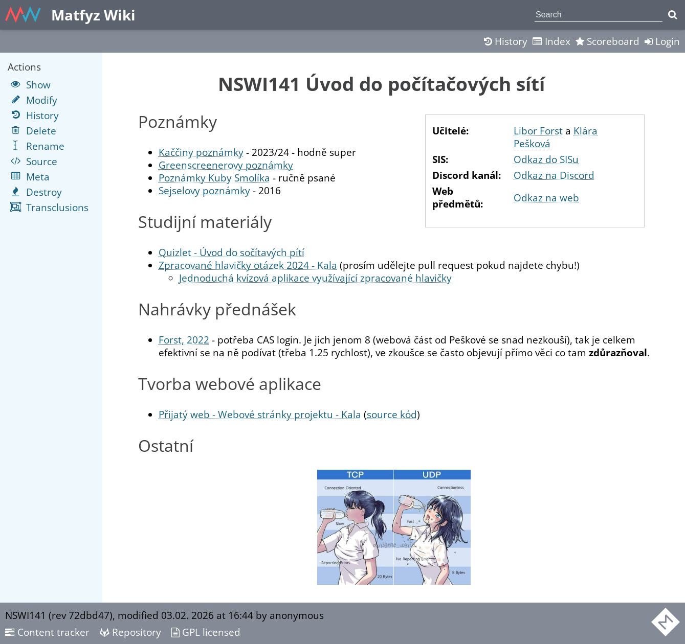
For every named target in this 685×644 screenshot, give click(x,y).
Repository (130, 632)
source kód (392, 414)
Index (551, 41)
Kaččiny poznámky (201, 152)
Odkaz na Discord (554, 175)
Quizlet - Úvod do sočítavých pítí (231, 252)
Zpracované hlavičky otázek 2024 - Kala (248, 265)
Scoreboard (607, 41)
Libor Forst (538, 130)
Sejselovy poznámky (204, 190)
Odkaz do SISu (546, 159)
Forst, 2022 (184, 339)
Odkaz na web (546, 197)
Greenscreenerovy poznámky (226, 164)
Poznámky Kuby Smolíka (214, 177)
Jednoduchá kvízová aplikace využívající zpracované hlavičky (315, 277)
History (505, 41)
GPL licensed (205, 632)
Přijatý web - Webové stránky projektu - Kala (260, 414)
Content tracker (47, 632)
